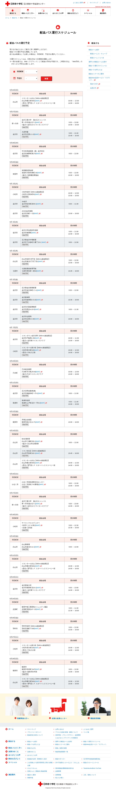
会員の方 (93, 88)
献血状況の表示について (35, 735)
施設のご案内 (31, 775)
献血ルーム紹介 (94, 50)
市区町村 (20, 71)
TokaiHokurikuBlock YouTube (92, 768)
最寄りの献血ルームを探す (98, 62)
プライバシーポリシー (34, 732)
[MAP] (37, 101)
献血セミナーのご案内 (96, 74)
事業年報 (30, 778)
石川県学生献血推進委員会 (91, 759)
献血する (14, 18)
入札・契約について (89, 775)
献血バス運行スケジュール (98, 66)
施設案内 (11, 775)
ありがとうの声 (14, 755)
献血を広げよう (14, 759)
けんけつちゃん (32, 768)
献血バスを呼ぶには (95, 70)
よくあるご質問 (78, 2)
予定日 (19, 78)
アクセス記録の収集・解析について (66, 732)
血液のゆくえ (13, 751)
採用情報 (58, 775)
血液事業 (58, 771)
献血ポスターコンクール (91, 762)
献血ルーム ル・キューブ (98, 54)
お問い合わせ (106, 2)
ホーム (7, 18)
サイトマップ (94, 2)
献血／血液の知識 (61, 748)
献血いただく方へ (15, 748)
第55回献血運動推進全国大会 (64, 768)
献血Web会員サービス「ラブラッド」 (99, 79)
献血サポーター (60, 759)
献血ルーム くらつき (97, 58)
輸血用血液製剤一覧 (61, 752)
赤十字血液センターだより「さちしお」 (68, 762)
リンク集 (86, 732)
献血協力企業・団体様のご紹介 (37, 759)
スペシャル (12, 762)
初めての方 (94, 84)
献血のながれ (31, 748)
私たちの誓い (59, 778)
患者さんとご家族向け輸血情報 (37, 771)
